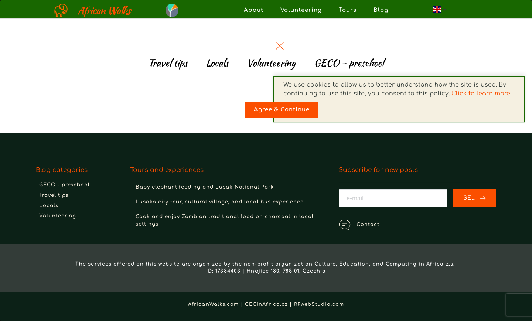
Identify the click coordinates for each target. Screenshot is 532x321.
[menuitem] (253, 10)
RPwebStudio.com (319, 304)
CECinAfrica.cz (266, 304)
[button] (279, 45)
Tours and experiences (167, 169)
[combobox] (439, 9)
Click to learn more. (481, 64)
